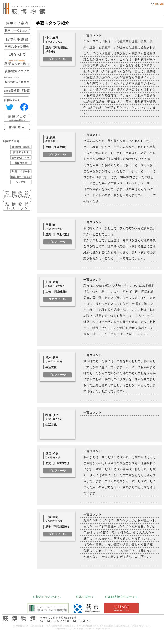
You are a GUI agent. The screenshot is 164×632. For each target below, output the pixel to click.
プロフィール (57, 59)
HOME (159, 4)
